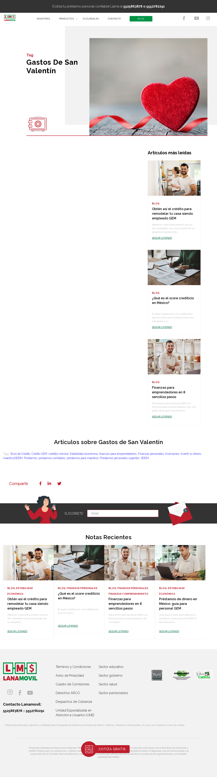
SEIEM (145, 458)
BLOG (144, 20)
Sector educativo (111, 667)
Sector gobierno (111, 675)
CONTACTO (117, 20)
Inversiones (172, 453)
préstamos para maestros (83, 458)
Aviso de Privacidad (70, 675)
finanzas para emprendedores (118, 453)
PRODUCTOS (69, 20)
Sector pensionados (113, 693)
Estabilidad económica (84, 453)
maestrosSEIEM (13, 458)
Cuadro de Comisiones (72, 684)
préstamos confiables (52, 458)
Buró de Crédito (20, 453)
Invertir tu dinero (191, 453)
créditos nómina (58, 453)
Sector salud (108, 684)
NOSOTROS (46, 20)
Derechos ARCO (68, 693)
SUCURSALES (94, 20)
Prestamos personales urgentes (119, 458)
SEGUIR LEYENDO (162, 238)
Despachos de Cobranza (74, 702)
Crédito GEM (39, 453)
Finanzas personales (151, 453)
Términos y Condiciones (73, 667)
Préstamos (30, 458)
